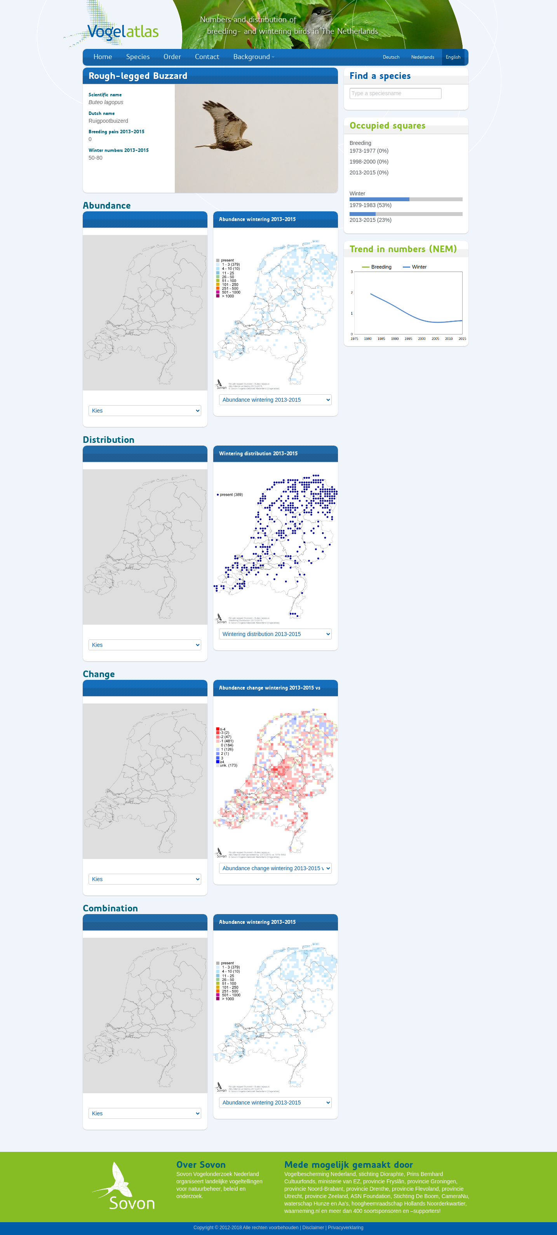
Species (138, 56)
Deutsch (391, 57)
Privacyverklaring (345, 1227)
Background (254, 56)
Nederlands (422, 57)
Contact (207, 56)
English (453, 57)
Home (103, 56)
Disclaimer (313, 1227)
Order (172, 56)
